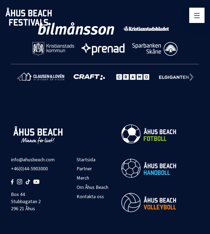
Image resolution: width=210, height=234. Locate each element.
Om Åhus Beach (92, 187)
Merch (83, 178)
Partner (84, 168)
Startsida (86, 159)
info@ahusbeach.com (33, 159)
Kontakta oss (90, 196)
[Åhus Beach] (28, 17)
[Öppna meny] (197, 15)
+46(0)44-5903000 (29, 168)
